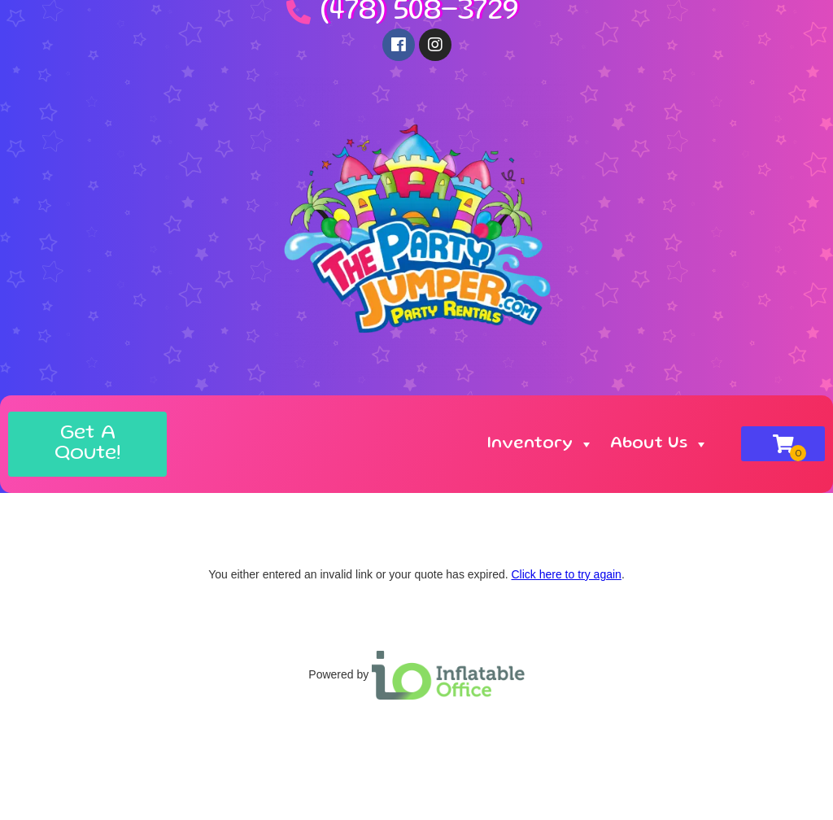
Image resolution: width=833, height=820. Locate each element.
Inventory (540, 444)
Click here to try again (566, 574)
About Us (659, 444)
